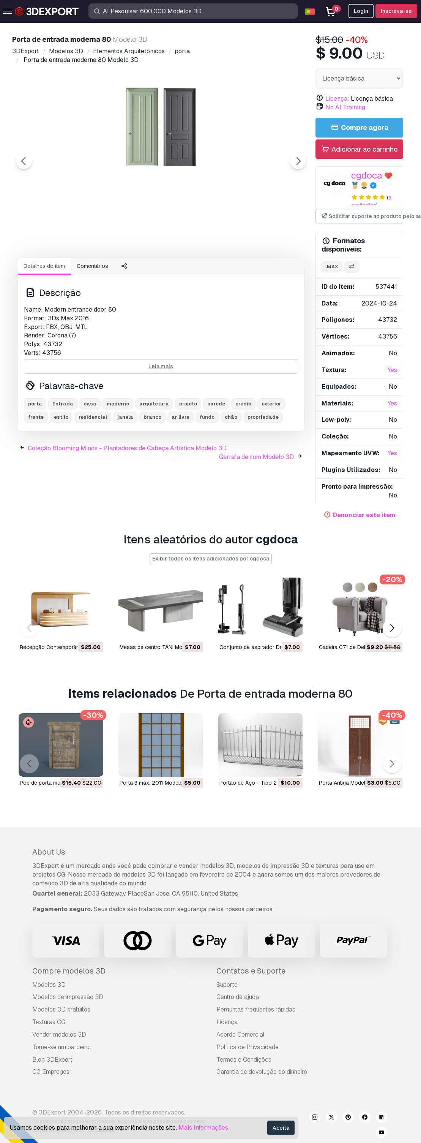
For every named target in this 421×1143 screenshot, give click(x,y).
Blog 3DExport (52, 1060)
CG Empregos (50, 1072)
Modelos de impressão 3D (67, 997)
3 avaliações (371, 201)
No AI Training (345, 107)
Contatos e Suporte (250, 971)
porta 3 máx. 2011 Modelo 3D (155, 782)
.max (332, 266)
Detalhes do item (44, 307)
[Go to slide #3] (153, 272)
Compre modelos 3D (69, 971)
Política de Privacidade (247, 1047)
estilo (61, 459)
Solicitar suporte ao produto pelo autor (361, 216)
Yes (392, 370)
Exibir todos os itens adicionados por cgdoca (210, 558)
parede (216, 445)
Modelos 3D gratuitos (61, 1009)
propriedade (263, 459)
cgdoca (366, 175)
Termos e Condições (243, 1060)
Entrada (62, 445)
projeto (188, 445)
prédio (243, 445)
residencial (93, 459)
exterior (271, 445)
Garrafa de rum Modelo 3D (256, 499)
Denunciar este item (364, 515)
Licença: (337, 99)
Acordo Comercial (240, 1035)
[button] (392, 627)
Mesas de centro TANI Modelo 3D (161, 647)
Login (361, 11)
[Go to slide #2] (105, 272)
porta (35, 445)
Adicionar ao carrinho (359, 149)
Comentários (92, 307)
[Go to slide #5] (250, 272)
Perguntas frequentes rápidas (255, 1009)
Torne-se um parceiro (61, 1047)
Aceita (281, 1127)
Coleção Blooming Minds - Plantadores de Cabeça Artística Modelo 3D (127, 490)
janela (125, 459)
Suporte (227, 985)
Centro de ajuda (237, 997)
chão (231, 459)
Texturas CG (48, 1022)
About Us (48, 852)
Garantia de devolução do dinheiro (261, 1072)
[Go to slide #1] (56, 272)
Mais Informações (203, 1128)
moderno (118, 445)
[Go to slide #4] (202, 272)
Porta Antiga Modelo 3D (348, 782)
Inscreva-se (396, 11)
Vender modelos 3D (59, 1035)
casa (90, 445)
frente (36, 459)
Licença (227, 1022)
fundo (207, 459)
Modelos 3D (49, 985)
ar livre (180, 459)
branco (152, 459)
